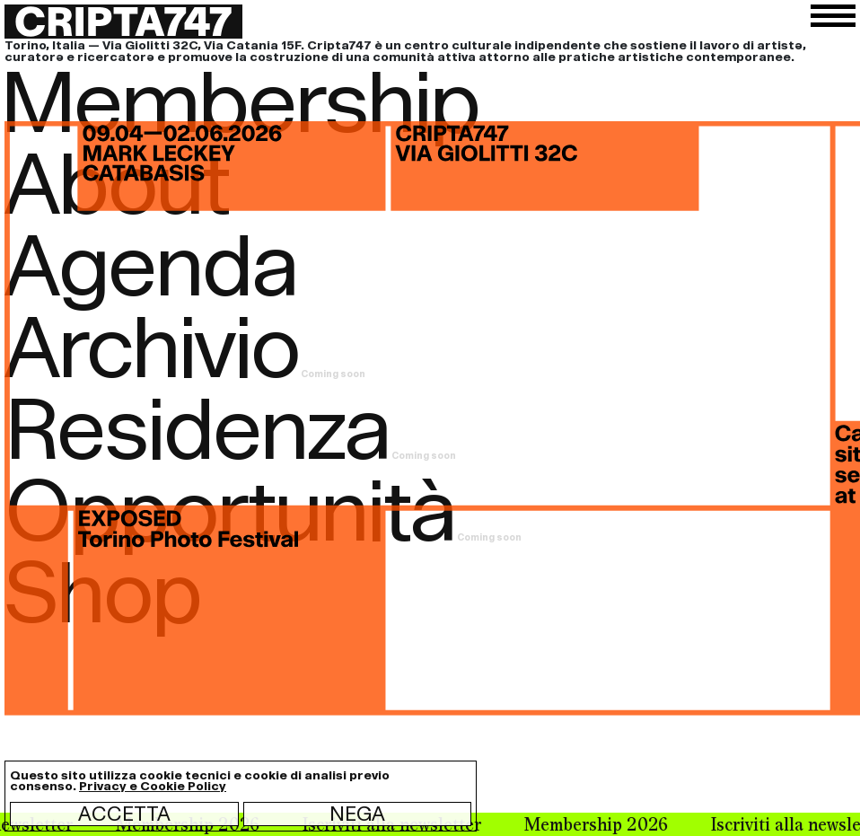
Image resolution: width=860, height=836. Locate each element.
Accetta (124, 813)
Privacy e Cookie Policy (152, 786)
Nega (357, 813)
